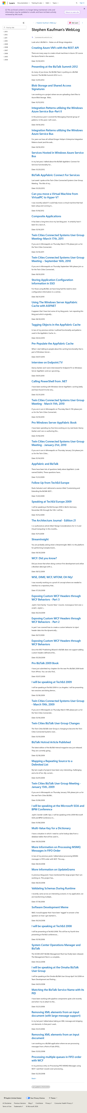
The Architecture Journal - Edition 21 (54, 520)
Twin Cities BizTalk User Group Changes (56, 723)
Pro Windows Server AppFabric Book (54, 422)
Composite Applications (46, 216)
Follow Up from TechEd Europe (50, 482)
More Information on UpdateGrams (53, 869)
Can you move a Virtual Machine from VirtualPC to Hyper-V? (55, 195)
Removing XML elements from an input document (55, 1036)
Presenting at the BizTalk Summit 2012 (55, 66)
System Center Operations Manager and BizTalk (56, 946)
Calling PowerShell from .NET (49, 381)
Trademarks (18, 1106)
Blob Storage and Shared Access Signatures (51, 87)
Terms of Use (7, 1106)
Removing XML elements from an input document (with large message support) (56, 1013)
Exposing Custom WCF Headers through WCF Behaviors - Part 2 (56, 620)
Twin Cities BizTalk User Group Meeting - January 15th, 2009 (56, 785)
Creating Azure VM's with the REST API (55, 47)
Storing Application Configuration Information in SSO (52, 281)
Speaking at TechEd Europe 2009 (52, 501)
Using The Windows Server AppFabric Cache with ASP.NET (54, 303)
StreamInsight (40, 539)
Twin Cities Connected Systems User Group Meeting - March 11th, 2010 (58, 401)
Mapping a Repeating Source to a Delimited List (52, 762)
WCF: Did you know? (44, 558)
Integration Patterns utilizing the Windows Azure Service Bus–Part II (57, 109)
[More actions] (82, 23)
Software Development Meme (50, 907)
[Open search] (76, 3)
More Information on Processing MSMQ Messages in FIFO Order (56, 848)
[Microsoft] (4, 3)
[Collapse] (23, 23)
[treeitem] (14, 31)
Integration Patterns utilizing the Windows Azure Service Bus (57, 131)
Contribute (39, 1103)
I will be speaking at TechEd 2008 (52, 926)
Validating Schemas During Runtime (53, 888)
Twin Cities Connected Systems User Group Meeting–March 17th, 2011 (58, 236)
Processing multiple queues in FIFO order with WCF (56, 1058)
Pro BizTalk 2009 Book (45, 663)
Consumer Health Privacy (63, 1103)
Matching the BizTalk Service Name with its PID (58, 991)
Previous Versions (20, 1103)
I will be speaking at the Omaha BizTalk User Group (55, 969)
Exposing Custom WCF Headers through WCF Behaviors (56, 642)
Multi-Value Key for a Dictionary (51, 828)
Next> (34, 1078)
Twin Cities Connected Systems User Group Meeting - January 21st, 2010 (58, 443)
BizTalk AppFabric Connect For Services (56, 175)
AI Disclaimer (7, 1103)
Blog (29, 1103)
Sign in (82, 3)
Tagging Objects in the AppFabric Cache (56, 324)
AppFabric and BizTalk (45, 463)
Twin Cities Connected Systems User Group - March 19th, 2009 (58, 702)
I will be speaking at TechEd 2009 (52, 682)
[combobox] (14, 27)
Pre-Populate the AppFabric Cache (53, 343)
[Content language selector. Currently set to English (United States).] (13, 1098)
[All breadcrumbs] (33, 23)
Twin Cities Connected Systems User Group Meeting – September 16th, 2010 (58, 259)
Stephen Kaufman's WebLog (46, 23)
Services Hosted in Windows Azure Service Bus (58, 154)
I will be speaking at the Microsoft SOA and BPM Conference (58, 807)
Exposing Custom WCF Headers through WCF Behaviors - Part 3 (56, 597)
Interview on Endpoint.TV (47, 362)
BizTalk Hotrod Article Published (51, 742)
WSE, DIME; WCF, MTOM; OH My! (52, 577)
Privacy (48, 1103)
